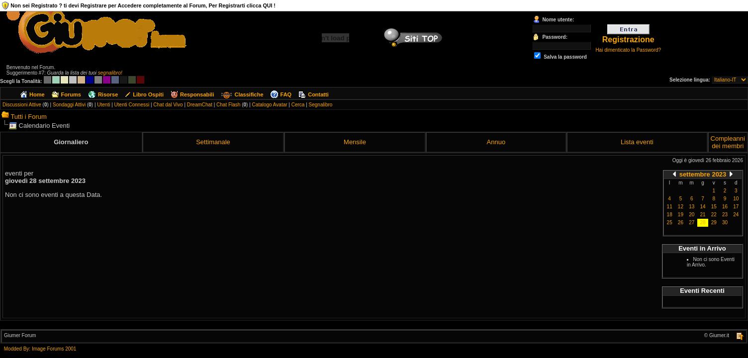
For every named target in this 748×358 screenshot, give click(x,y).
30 (725, 222)
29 (714, 222)
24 (736, 214)
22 (714, 214)
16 (725, 206)
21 (702, 214)
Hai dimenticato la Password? (628, 50)
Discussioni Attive (21, 104)
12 (680, 206)
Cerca (298, 104)
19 (680, 214)
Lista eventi (637, 142)
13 (691, 206)
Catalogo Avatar (269, 104)
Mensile (355, 142)
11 (669, 206)
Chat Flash (228, 104)
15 (714, 206)
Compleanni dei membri (728, 142)
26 (680, 222)
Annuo (496, 142)
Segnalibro (321, 104)
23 (725, 214)
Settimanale (213, 142)
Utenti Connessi (132, 104)
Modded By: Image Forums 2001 (40, 349)
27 (691, 222)
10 (736, 198)
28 (702, 222)
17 (736, 206)
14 (702, 206)
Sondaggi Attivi (69, 104)
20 (691, 214)
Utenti (103, 104)
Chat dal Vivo (168, 104)
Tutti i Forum (28, 116)
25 (669, 222)
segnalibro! (110, 73)
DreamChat (199, 104)
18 (669, 214)
